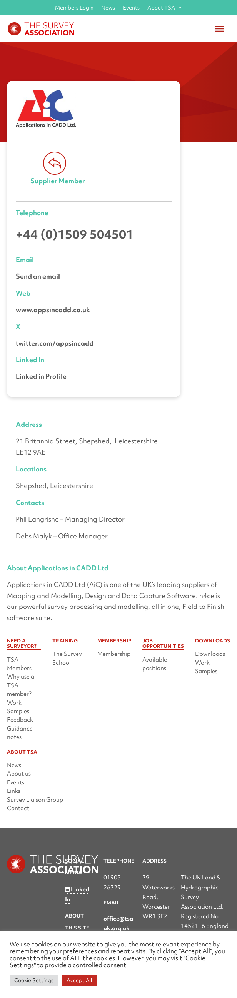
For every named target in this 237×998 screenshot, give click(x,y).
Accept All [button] (79, 980)
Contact (18, 808)
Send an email (38, 276)
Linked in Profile (41, 376)
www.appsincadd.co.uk (53, 309)
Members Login (74, 7)
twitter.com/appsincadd (54, 343)
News (108, 7)
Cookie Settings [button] (33, 980)
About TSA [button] (164, 7)
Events (131, 7)
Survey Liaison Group (35, 800)
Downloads (210, 654)
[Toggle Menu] (219, 29)
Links (13, 791)
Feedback (20, 720)
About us (19, 773)
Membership (113, 654)
